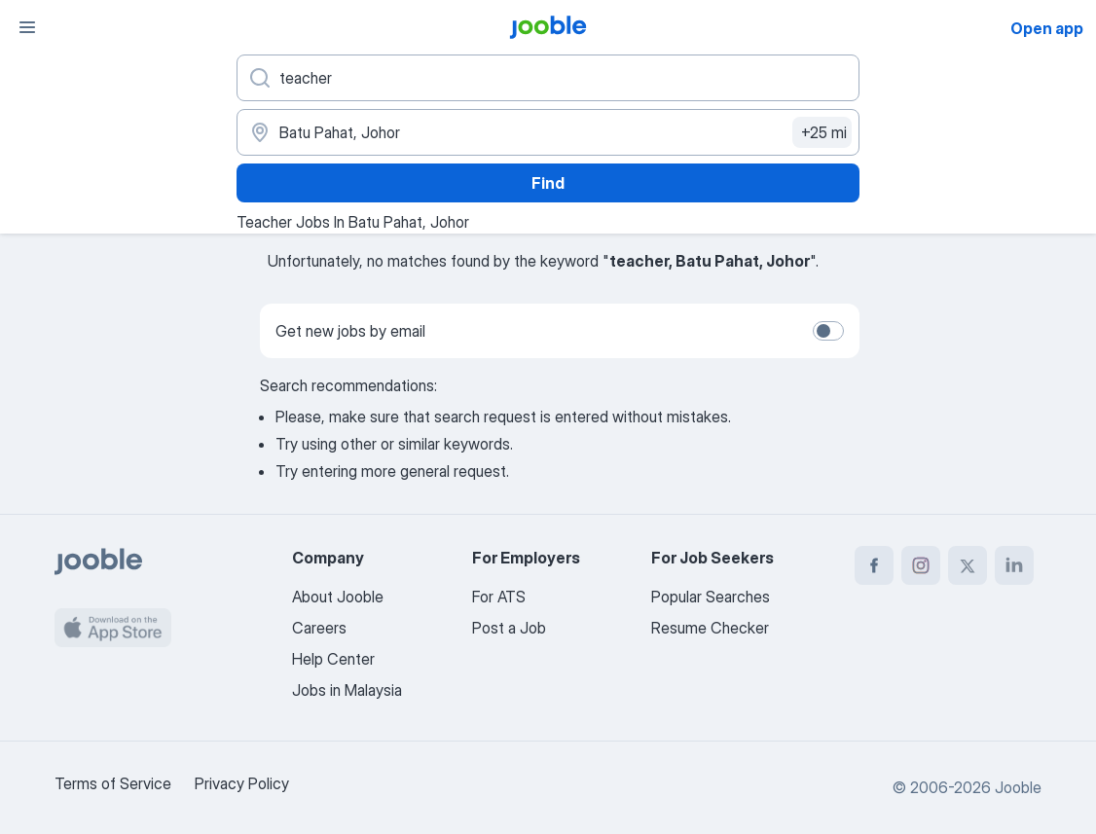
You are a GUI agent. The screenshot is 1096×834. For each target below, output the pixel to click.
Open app (1046, 28)
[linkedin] (1014, 565)
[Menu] (27, 27)
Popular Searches (710, 596)
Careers (319, 627)
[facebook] (874, 565)
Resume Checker (710, 627)
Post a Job (509, 627)
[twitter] (967, 565)
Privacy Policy (242, 783)
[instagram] (920, 565)
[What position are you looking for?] (548, 77)
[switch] (828, 331)
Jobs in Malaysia (347, 690)
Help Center (333, 659)
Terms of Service (113, 783)
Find (548, 183)
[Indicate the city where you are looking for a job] (548, 132)
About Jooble (338, 596)
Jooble (1018, 787)
